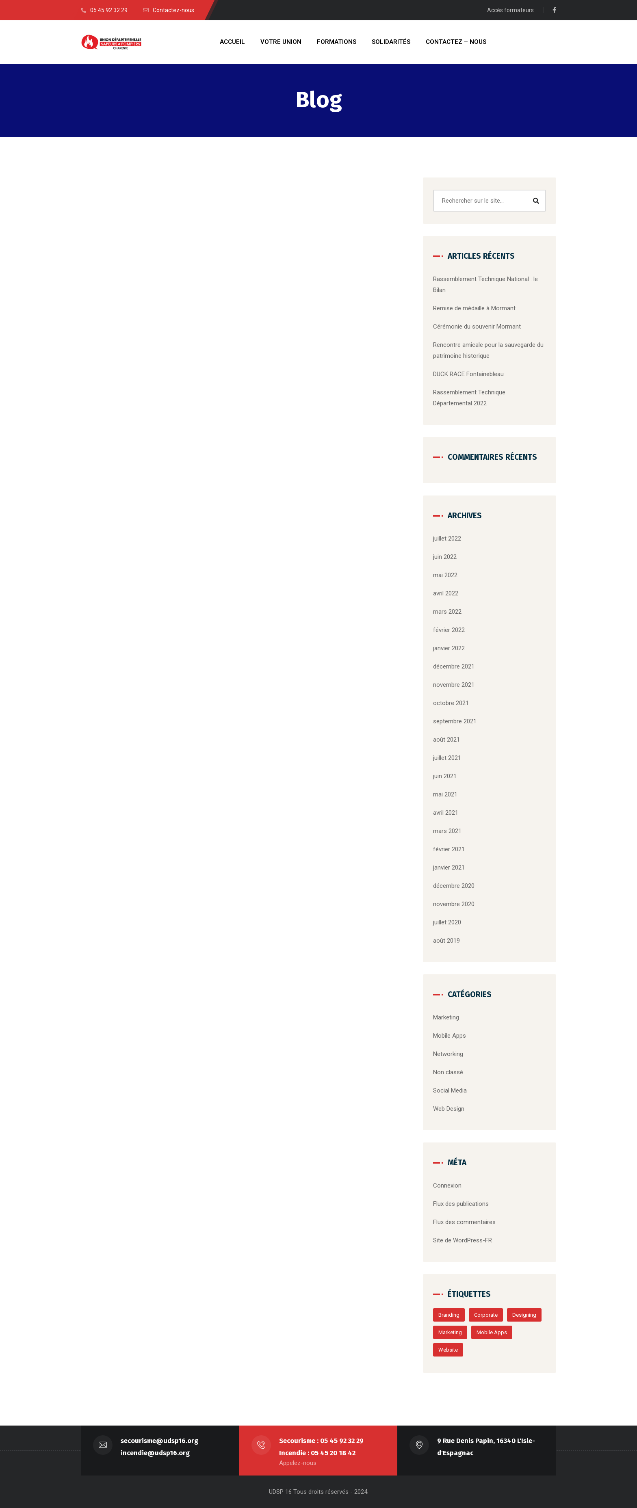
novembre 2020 (453, 904)
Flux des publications (461, 1203)
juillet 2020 (447, 922)
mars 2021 (447, 831)
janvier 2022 (449, 648)
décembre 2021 (453, 666)
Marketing (446, 1017)
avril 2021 (445, 812)
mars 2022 (447, 611)
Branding (448, 1315)
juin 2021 (445, 776)
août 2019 (446, 940)
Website (448, 1350)
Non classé (448, 1072)
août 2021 (446, 739)
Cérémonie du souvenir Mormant (477, 326)
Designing (524, 1315)
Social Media (450, 1090)
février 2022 (449, 630)
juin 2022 (445, 556)
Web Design (448, 1108)
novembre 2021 (453, 684)
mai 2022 (445, 575)
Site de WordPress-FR (462, 1240)
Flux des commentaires (464, 1222)
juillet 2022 (447, 538)
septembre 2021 (455, 721)
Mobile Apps (449, 1035)
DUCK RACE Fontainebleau (468, 374)
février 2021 (449, 849)
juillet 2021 (447, 758)
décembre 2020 (453, 885)
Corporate (486, 1315)
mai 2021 (445, 794)
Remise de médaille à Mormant (474, 308)
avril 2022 (445, 593)
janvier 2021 (449, 867)
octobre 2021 (451, 703)
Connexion (447, 1185)
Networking (448, 1054)
